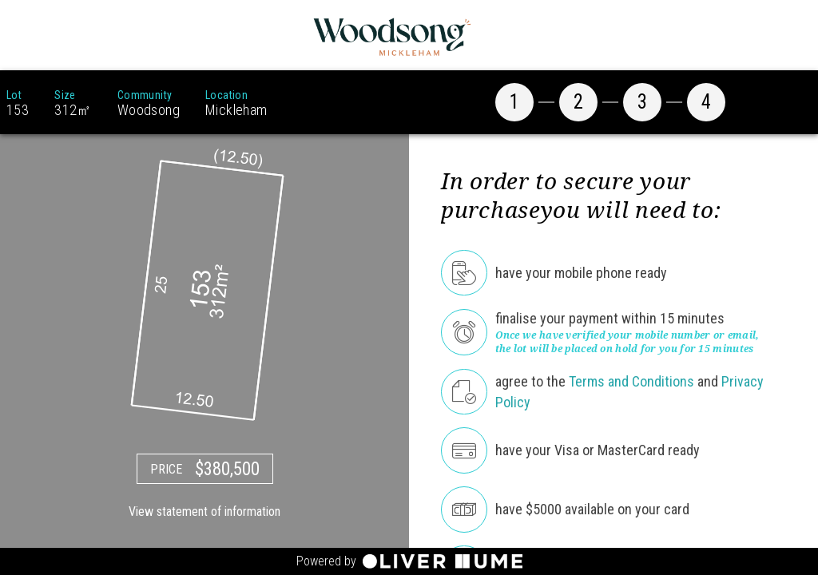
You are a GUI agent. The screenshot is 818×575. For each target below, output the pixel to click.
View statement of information (204, 511)
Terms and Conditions (631, 381)
